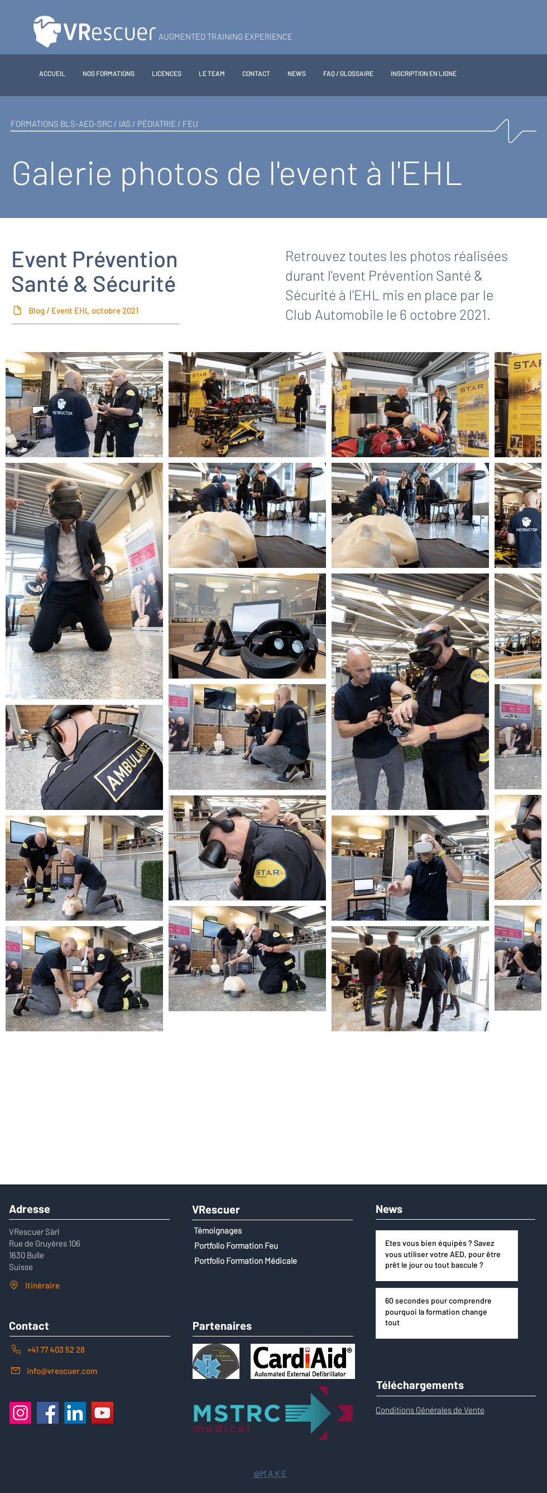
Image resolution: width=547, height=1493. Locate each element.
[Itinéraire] (88, 1285)
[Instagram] (20, 1413)
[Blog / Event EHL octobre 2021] (95, 310)
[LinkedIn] (75, 1413)
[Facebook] (48, 1413)
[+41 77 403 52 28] (90, 1349)
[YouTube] (102, 1413)
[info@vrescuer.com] (90, 1370)
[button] (108, 73)
